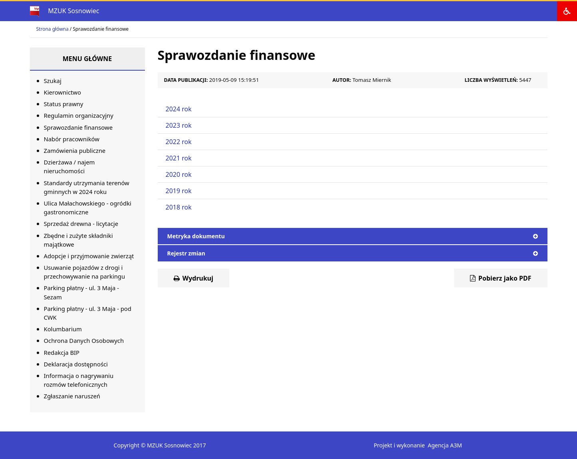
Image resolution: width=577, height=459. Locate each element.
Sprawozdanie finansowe (78, 127)
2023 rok (179, 125)
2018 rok (179, 207)
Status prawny (63, 104)
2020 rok (179, 174)
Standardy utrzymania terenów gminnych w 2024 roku (86, 187)
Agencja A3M (445, 445)
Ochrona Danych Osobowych (84, 340)
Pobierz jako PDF (500, 278)
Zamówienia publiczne (75, 150)
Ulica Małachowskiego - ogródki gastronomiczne (87, 207)
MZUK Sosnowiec (73, 10)
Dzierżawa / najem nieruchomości (69, 166)
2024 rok (179, 109)
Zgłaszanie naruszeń (72, 396)
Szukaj (52, 81)
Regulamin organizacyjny (78, 115)
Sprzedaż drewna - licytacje (81, 224)
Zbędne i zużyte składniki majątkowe (78, 239)
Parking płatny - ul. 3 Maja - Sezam (81, 292)
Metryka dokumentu (352, 236)
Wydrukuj (194, 278)
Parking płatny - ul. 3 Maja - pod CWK (87, 313)
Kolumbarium (63, 329)
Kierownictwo (62, 92)
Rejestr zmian (352, 253)
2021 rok (179, 158)
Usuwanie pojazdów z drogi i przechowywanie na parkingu (84, 271)
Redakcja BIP (62, 352)
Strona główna (52, 29)
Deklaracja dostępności (76, 364)
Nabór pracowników (71, 139)
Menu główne (87, 58)
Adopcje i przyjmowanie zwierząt (89, 256)
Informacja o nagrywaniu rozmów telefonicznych (79, 380)
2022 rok (179, 141)
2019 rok (179, 190)
